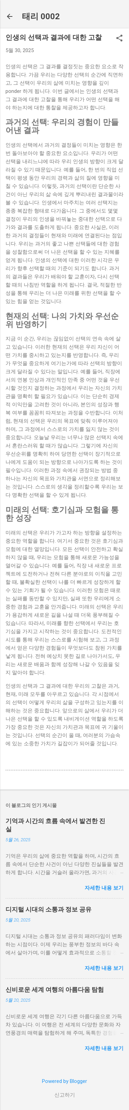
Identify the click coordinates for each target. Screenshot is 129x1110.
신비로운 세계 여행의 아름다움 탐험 (55, 989)
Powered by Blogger (64, 1081)
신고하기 (64, 1095)
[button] (119, 39)
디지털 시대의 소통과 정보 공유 (49, 909)
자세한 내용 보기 (104, 888)
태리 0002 (41, 16)
